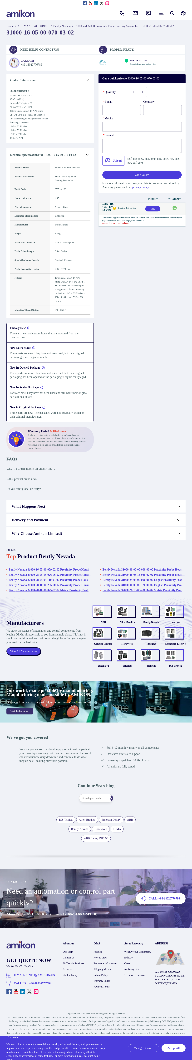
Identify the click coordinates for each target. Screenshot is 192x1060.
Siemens (151, 684)
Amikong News (132, 987)
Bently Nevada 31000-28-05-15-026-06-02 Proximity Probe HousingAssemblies (50, 574)
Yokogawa (103, 684)
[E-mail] (121, 110)
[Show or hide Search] (172, 13)
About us (67, 987)
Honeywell (127, 656)
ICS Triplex (175, 684)
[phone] (142, 127)
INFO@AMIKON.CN (41, 993)
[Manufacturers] (183, 13)
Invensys (151, 656)
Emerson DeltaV (111, 838)
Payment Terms (101, 1005)
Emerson (175, 628)
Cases (127, 982)
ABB (103, 628)
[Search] (117, 816)
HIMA (117, 847)
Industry (128, 976)
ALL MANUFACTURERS (33, 26)
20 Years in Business (73, 982)
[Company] (162, 110)
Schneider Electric (175, 656)
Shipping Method (103, 987)
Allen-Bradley (127, 628)
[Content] (142, 146)
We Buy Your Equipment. (137, 970)
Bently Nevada (62, 26)
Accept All (173, 1048)
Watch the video (19, 729)
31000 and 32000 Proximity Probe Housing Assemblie (106, 26)
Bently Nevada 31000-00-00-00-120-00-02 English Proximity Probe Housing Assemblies (144, 585)
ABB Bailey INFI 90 (96, 857)
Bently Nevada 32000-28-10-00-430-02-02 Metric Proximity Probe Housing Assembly (144, 590)
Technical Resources (135, 993)
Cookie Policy (70, 993)
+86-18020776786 (40, 1002)
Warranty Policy (102, 999)
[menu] (161, 13)
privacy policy (140, 187)
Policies (98, 970)
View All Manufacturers (24, 660)
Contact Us (68, 976)
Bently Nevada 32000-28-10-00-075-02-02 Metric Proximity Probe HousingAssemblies (50, 590)
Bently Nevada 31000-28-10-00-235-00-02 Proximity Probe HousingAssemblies (50, 585)
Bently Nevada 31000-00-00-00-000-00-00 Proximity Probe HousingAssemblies (144, 569)
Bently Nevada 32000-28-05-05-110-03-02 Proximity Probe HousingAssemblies (50, 579)
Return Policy (101, 993)
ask (153, 208)
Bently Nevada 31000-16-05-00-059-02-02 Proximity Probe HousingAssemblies (50, 569)
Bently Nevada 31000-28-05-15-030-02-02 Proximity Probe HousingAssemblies (144, 574)
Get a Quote (142, 174)
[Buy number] (133, 92)
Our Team (68, 970)
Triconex (127, 684)
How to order (100, 976)
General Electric (103, 656)
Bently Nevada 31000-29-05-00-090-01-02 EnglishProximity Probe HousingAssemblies (144, 579)
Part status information (105, 982)
